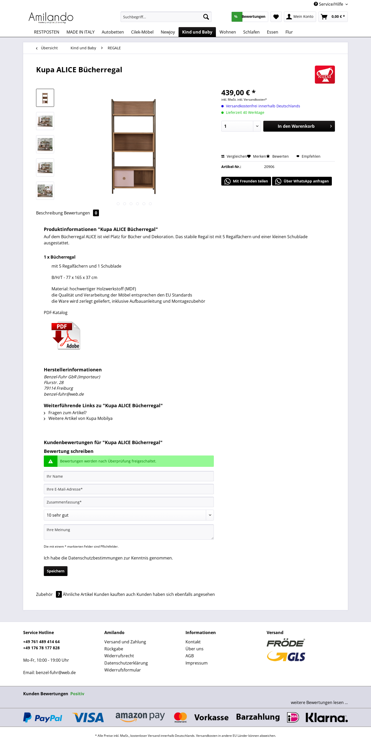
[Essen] (272, 32)
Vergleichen (234, 156)
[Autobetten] (113, 32)
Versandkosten (206, 735)
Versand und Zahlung (125, 642)
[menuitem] (166, 19)
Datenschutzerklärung (126, 663)
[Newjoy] (168, 32)
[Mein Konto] (300, 17)
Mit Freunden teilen (246, 181)
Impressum (196, 663)
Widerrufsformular (122, 670)
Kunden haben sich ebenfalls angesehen (176, 594)
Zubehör (49, 594)
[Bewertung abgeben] (129, 515)
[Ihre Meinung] (129, 532)
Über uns (194, 649)
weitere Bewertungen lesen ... (319, 702)
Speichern (55, 571)
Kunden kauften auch (115, 594)
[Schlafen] (251, 32)
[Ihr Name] (129, 476)
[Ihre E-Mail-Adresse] (129, 489)
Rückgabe (113, 649)
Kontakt (193, 642)
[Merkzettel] (276, 17)
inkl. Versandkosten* (252, 99)
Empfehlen (308, 156)
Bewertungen (81, 213)
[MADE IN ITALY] (80, 32)
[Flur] (289, 32)
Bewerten (278, 156)
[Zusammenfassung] (129, 502)
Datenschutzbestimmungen (95, 558)
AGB (189, 656)
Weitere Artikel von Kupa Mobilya (78, 418)
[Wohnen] (228, 32)
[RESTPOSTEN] (46, 32)
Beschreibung (49, 213)
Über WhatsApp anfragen (302, 181)
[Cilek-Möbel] (142, 32)
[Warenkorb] (333, 17)
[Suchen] (206, 17)
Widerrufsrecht (119, 656)
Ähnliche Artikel (78, 594)
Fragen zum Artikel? (65, 412)
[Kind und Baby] (197, 32)
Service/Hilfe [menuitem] (329, 4)
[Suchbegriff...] (166, 17)
